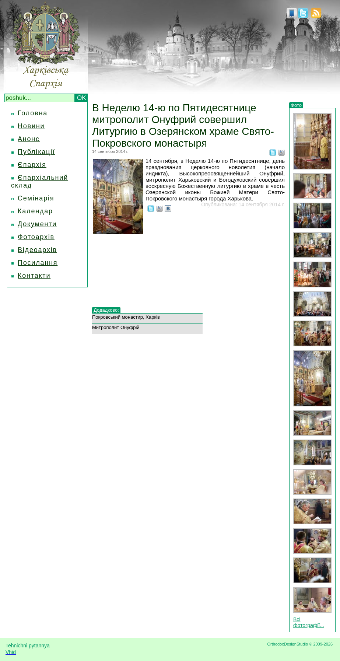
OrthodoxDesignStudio (287, 644)
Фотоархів (36, 237)
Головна (33, 113)
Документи (37, 224)
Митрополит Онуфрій (116, 327)
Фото (296, 105)
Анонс (29, 139)
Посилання (37, 262)
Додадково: (106, 310)
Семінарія (36, 198)
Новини (31, 126)
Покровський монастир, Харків (126, 317)
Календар (35, 211)
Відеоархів (37, 249)
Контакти (34, 275)
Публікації (36, 151)
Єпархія (32, 164)
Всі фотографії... (308, 622)
